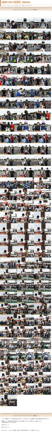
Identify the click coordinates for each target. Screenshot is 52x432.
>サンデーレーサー (11, 5)
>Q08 (30, 5)
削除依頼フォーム (5, 424)
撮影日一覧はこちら (6, 427)
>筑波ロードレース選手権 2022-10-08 (22, 5)
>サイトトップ (4, 5)
